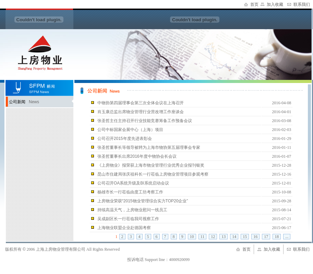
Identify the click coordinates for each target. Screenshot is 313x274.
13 (223, 236)
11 (203, 236)
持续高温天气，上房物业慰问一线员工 (132, 209)
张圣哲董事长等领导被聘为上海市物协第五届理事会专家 (148, 147)
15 (245, 236)
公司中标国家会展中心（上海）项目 (130, 129)
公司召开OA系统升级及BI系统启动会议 (133, 183)
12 (213, 236)
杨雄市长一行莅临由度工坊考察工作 (130, 192)
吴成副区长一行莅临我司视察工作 (128, 218)
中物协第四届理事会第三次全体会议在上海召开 (140, 102)
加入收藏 (275, 4)
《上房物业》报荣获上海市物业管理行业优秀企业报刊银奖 (150, 165)
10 (192, 236)
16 (255, 236)
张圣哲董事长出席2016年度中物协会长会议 (137, 156)
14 (234, 236)
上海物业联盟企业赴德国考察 (124, 227)
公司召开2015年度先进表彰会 (124, 138)
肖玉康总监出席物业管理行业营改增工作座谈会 (140, 111)
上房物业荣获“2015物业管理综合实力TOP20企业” (142, 201)
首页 (254, 4)
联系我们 (301, 4)
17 (266, 236)
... (286, 236)
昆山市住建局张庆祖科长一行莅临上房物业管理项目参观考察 (152, 174)
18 (277, 236)
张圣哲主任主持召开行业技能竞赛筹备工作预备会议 (144, 120)
